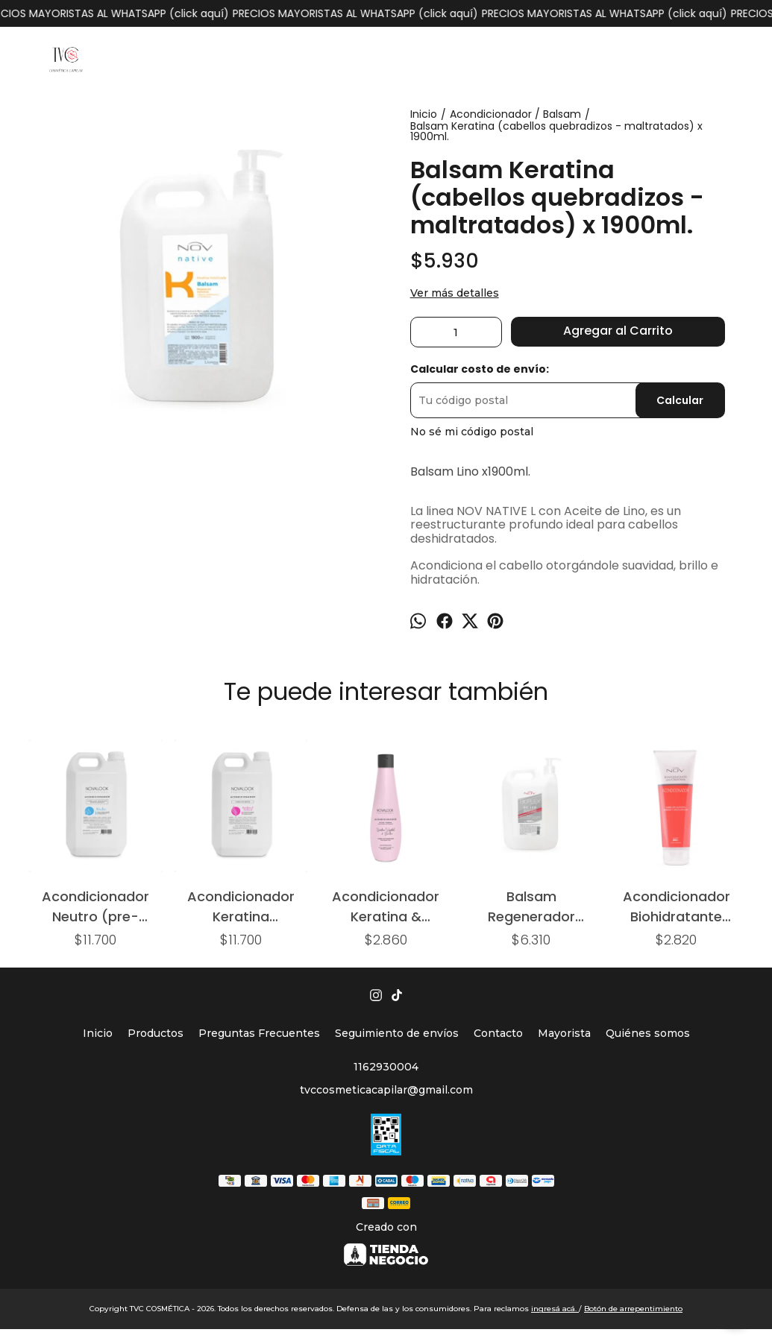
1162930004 (386, 1066)
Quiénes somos (648, 1033)
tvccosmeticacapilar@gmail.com (386, 1090)
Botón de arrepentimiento (633, 1308)
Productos (155, 1033)
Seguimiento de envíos (397, 1033)
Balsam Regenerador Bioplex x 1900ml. (531, 906)
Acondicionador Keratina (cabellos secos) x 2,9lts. (240, 906)
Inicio (98, 1033)
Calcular (679, 400)
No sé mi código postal (471, 432)
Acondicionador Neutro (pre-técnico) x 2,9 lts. (96, 906)
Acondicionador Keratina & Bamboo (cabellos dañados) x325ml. (386, 906)
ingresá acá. (555, 1308)
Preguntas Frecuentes (259, 1033)
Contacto (498, 1033)
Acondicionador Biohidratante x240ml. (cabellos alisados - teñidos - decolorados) (676, 906)
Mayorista (564, 1033)
